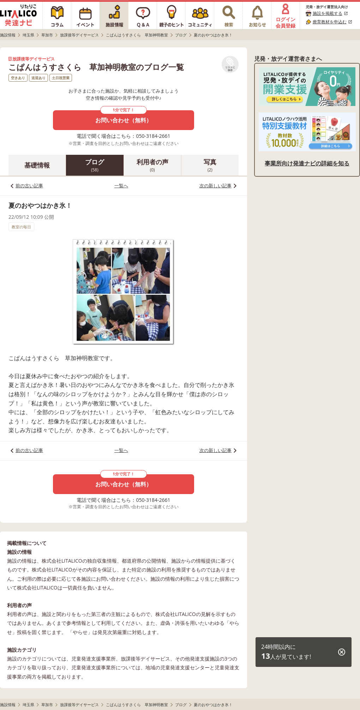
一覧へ (121, 185)
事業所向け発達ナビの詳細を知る (307, 163)
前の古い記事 (29, 185)
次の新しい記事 (215, 185)
